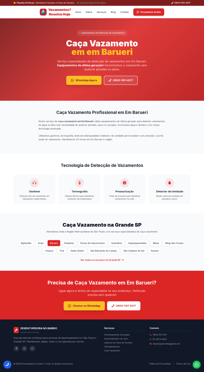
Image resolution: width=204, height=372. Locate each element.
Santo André (77, 250)
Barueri (54, 243)
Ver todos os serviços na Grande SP (102, 260)
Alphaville (26, 243)
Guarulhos (116, 243)
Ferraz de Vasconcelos (92, 243)
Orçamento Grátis (149, 12)
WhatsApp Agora (84, 80)
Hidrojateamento (112, 346)
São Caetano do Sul (133, 250)
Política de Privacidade (160, 364)
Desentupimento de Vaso (116, 338)
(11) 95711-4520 (159, 339)
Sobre (89, 12)
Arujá (40, 243)
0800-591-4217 (180, 3)
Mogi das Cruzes (174, 243)
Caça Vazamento (112, 350)
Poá (62, 250)
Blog (113, 12)
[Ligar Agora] (7, 365)
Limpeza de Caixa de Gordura (118, 342)
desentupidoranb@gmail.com (166, 344)
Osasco (49, 250)
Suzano (155, 250)
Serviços (101, 12)
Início (78, 12)
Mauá (156, 243)
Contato (124, 12)
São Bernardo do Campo (103, 250)
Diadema (69, 243)
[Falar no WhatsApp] (197, 365)
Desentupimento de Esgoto (117, 334)
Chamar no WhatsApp (84, 306)
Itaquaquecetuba (137, 243)
